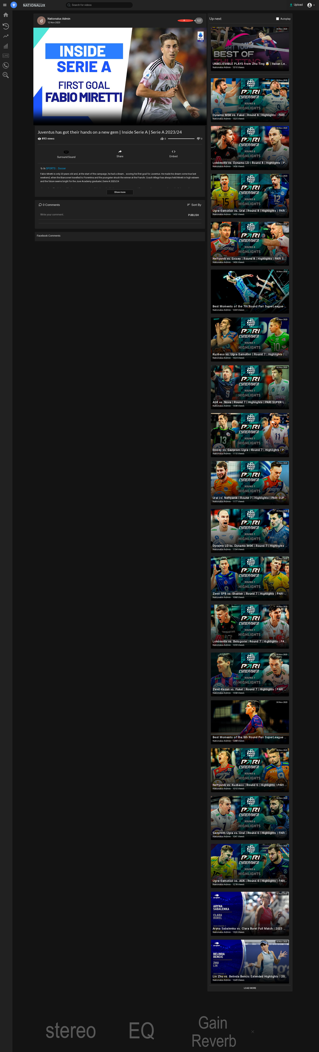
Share (137, 151)
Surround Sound (83, 152)
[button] (310, 5)
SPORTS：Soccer (73, 166)
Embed (191, 151)
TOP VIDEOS (15, 20)
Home (12, 13)
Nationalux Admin (77, 18)
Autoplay (303, 18)
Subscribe (195, 20)
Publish (210, 213)
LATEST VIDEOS (17, 26)
